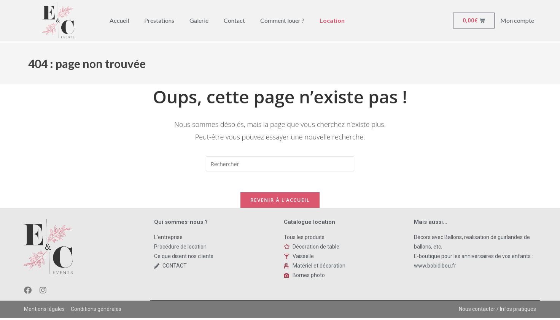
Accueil (119, 20)
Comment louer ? (282, 20)
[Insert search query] (280, 163)
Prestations (159, 20)
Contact (234, 20)
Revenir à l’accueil (280, 201)
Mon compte (517, 20)
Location (332, 20)
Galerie (198, 20)
